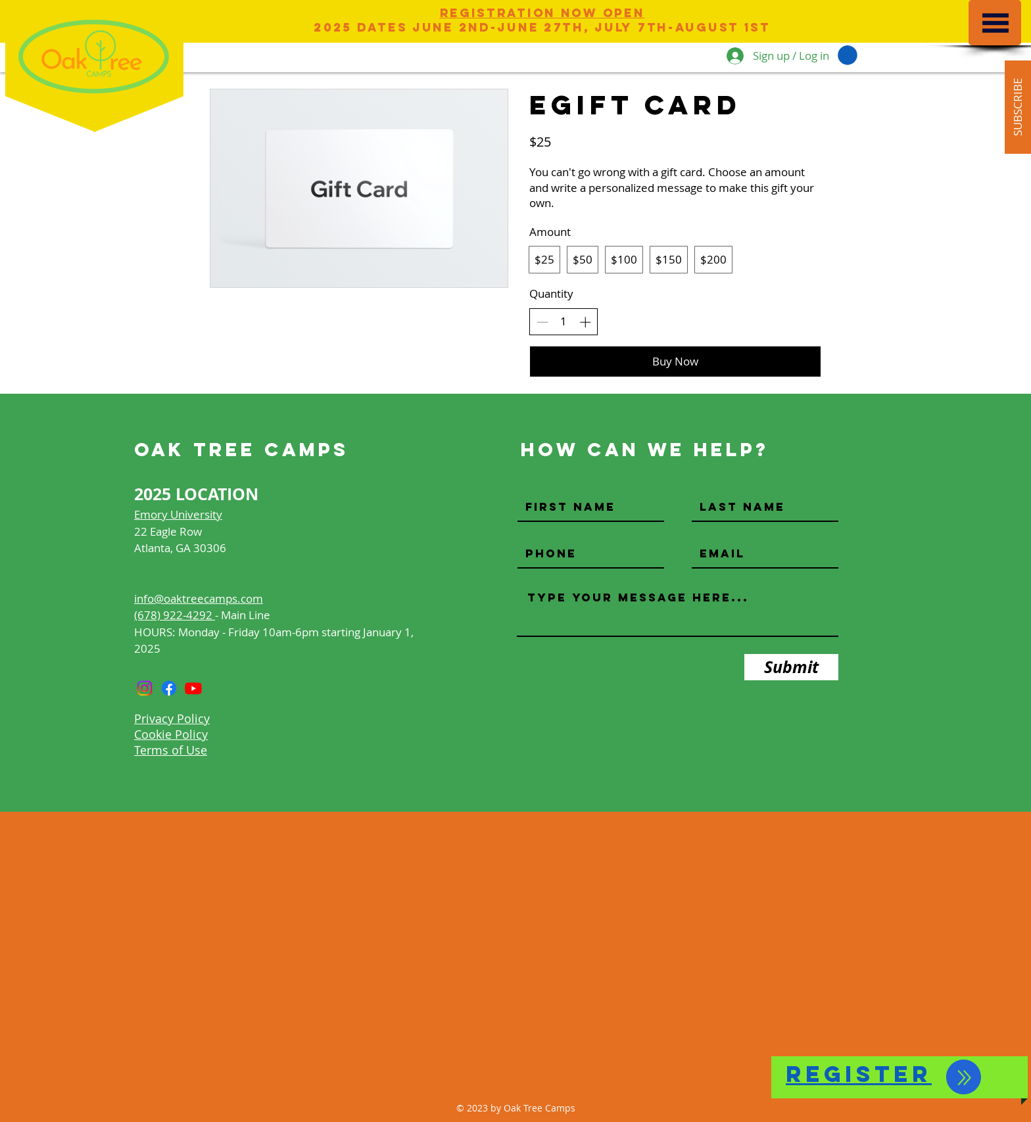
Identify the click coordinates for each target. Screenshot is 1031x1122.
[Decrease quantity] (542, 322)
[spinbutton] (564, 321)
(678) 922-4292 (174, 614)
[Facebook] (169, 688)
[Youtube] (193, 688)
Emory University (178, 514)
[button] (995, 23)
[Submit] (791, 667)
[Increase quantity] (585, 322)
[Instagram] (145, 688)
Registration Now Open (542, 12)
